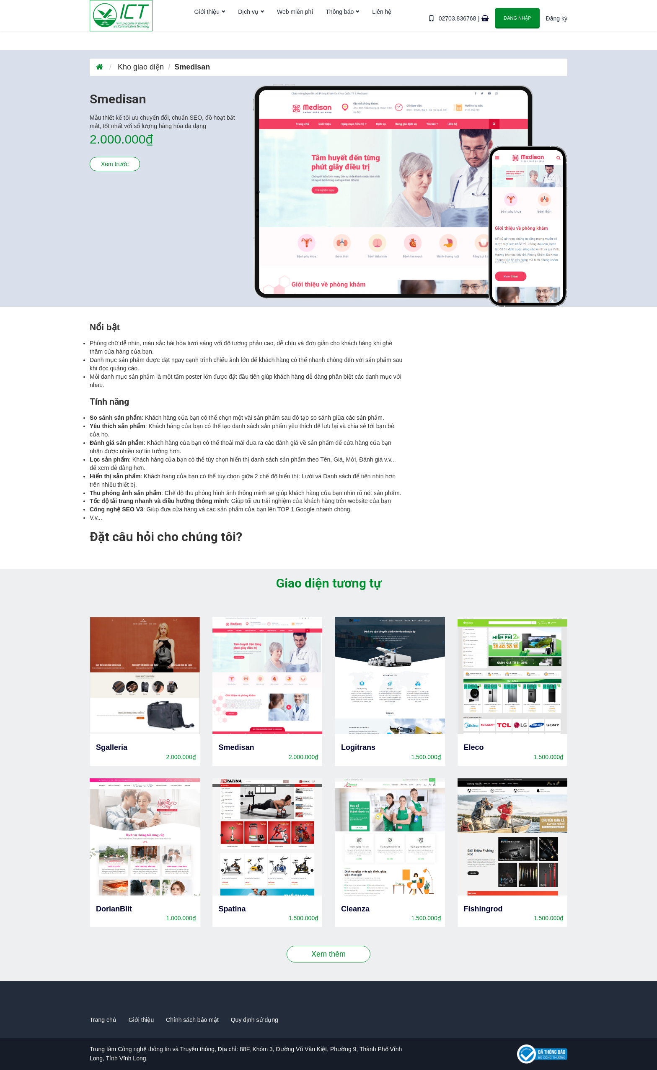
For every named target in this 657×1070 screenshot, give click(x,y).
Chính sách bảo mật (192, 1019)
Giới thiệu (207, 26)
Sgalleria (111, 747)
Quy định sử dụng (254, 1019)
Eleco (474, 747)
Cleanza (355, 909)
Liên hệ (382, 26)
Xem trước (115, 164)
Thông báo (340, 26)
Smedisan (236, 747)
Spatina (232, 909)
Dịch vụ (248, 26)
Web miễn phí (295, 26)
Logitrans (358, 747)
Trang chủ (103, 1019)
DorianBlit (114, 909)
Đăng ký (556, 26)
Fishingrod (483, 909)
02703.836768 (459, 26)
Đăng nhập (517, 25)
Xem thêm (328, 954)
